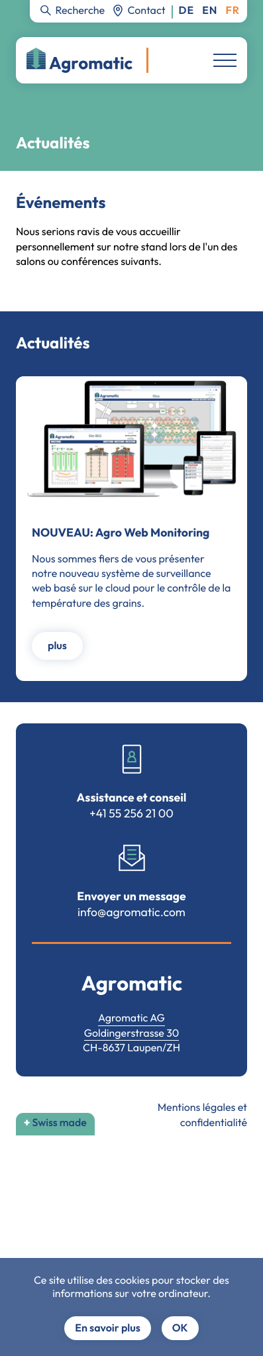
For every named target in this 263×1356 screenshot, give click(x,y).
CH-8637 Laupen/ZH (131, 1048)
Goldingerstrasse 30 (132, 1033)
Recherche (80, 10)
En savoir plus (107, 1328)
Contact (147, 10)
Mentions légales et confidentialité (202, 1115)
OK (180, 1328)
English (209, 10)
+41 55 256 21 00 (131, 813)
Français (232, 10)
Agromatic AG (131, 1018)
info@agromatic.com (131, 911)
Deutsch (187, 10)
